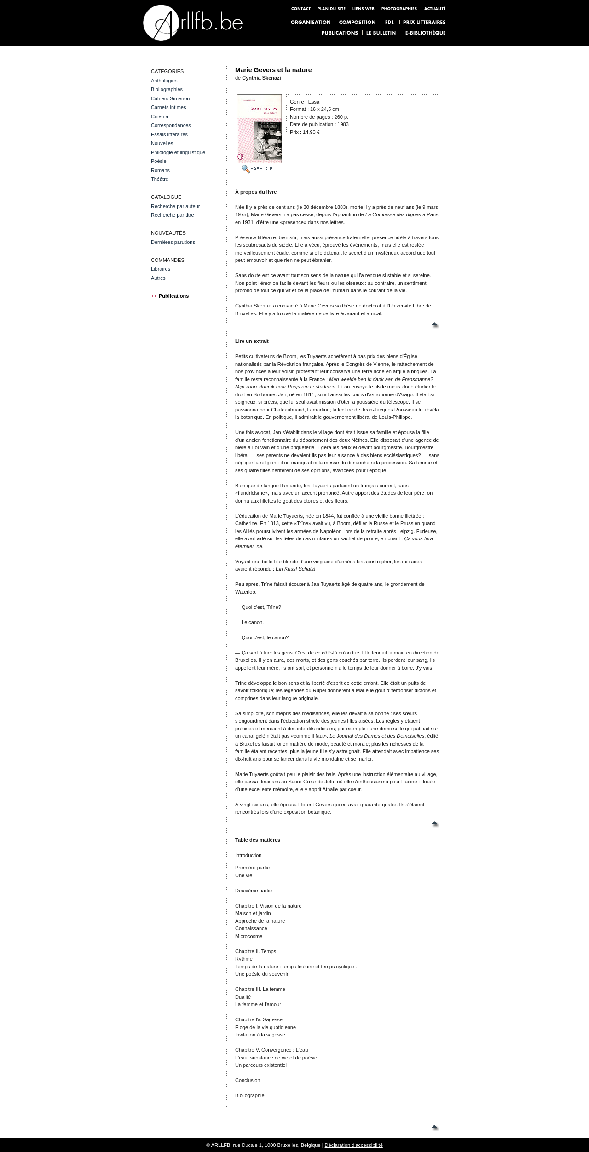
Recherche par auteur (175, 206)
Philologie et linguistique (178, 152)
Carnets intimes (168, 107)
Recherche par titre (172, 215)
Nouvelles (162, 143)
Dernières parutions (173, 242)
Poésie (159, 161)
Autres (158, 278)
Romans (160, 170)
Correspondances (171, 125)
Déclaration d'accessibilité (354, 1145)
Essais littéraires (169, 134)
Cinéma (159, 116)
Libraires (160, 269)
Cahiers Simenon (170, 98)
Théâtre (159, 179)
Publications (170, 296)
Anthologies (164, 80)
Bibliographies (167, 89)
